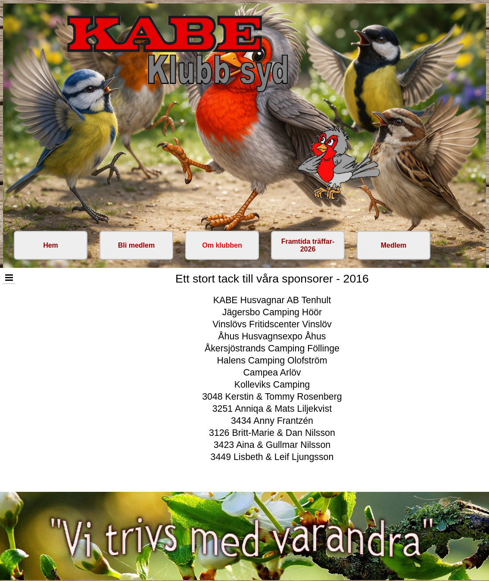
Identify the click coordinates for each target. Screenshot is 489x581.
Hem (50, 245)
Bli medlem (136, 245)
